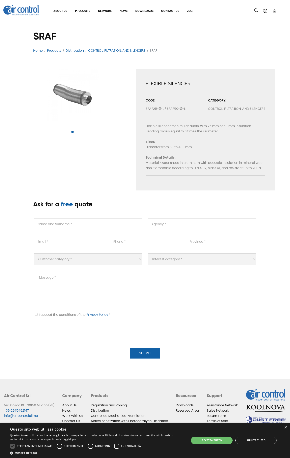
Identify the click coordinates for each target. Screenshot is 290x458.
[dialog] (145, 440)
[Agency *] (202, 224)
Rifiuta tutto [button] (256, 440)
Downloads (144, 11)
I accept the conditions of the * (73, 314)
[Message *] (145, 288)
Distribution (100, 410)
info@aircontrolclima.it (22, 415)
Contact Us (170, 11)
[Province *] (221, 241)
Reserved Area (187, 410)
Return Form (216, 415)
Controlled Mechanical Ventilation (118, 415)
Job (190, 11)
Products (82, 11)
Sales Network (218, 410)
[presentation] (64, 337)
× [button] (285, 427)
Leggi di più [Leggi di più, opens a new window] (69, 439)
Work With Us (72, 415)
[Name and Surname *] (88, 224)
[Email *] (69, 241)
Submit (145, 353)
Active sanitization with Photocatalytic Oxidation (129, 421)
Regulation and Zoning (109, 405)
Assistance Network (222, 405)
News (123, 11)
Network (105, 11)
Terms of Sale (217, 421)
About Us (60, 11)
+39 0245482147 (16, 410)
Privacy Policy (97, 314)
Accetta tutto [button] (212, 440)
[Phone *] (145, 241)
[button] (72, 132)
